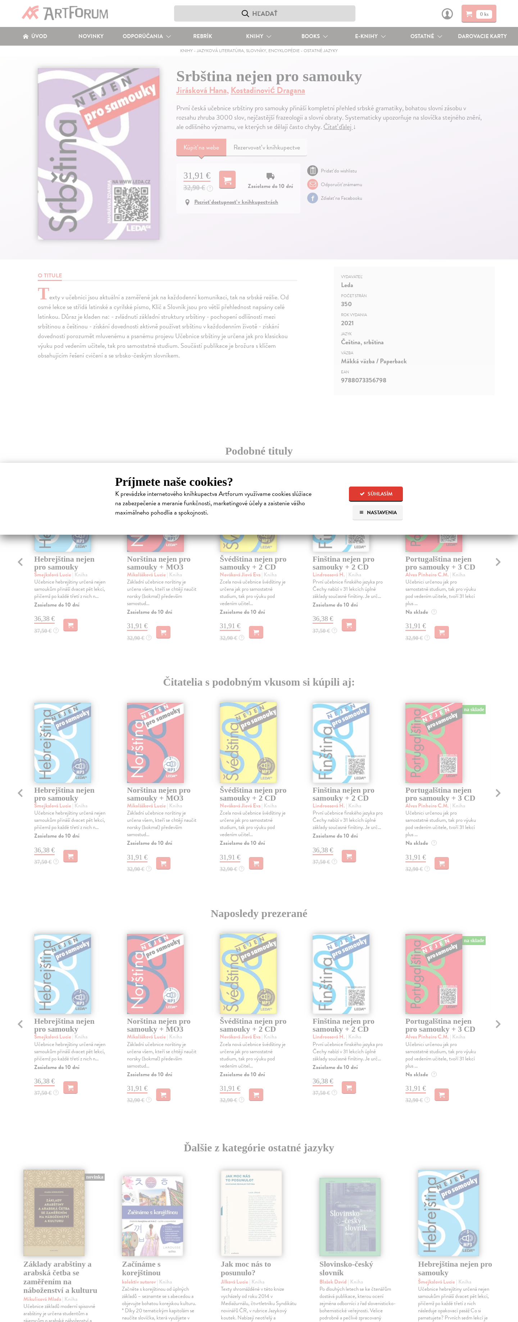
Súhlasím (376, 494)
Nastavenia (378, 512)
